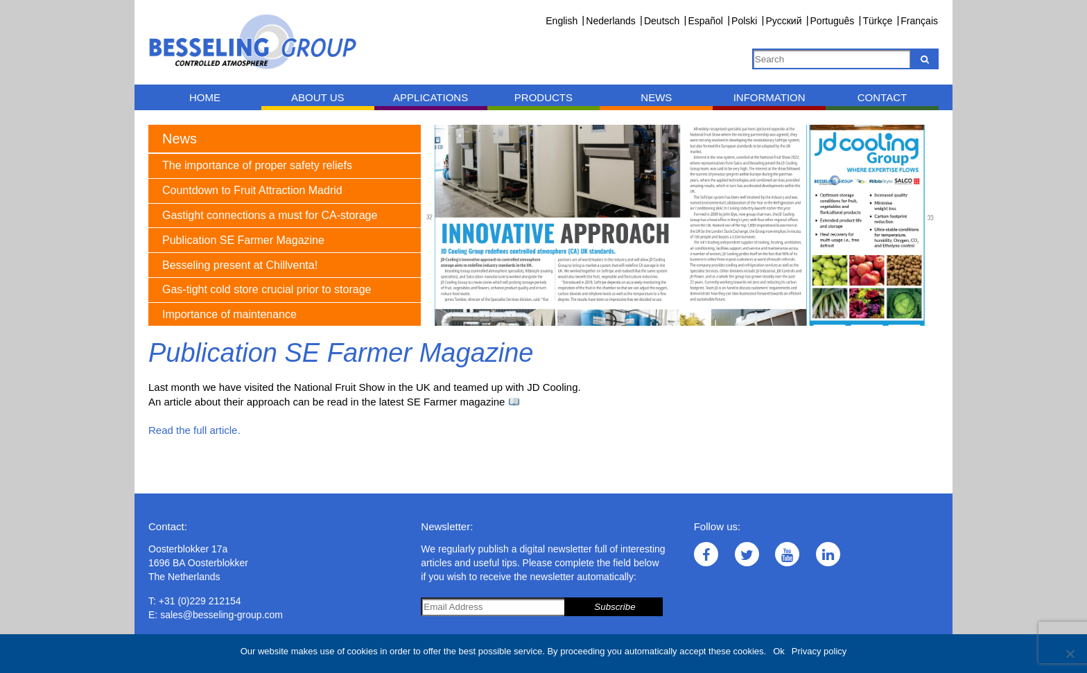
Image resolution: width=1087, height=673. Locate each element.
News (656, 97)
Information (769, 97)
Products (543, 97)
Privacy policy (819, 651)
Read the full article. (194, 430)
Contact (882, 97)
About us (317, 97)
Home (204, 97)
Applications (430, 97)
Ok (779, 651)
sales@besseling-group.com (221, 614)
